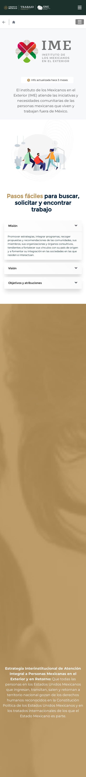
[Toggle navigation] (79, 7)
